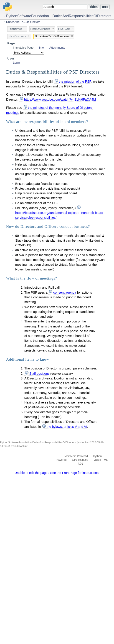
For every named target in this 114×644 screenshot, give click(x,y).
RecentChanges (40, 28)
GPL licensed (80, 459)
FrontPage (15, 28)
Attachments (57, 47)
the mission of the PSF (75, 81)
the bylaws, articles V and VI (67, 427)
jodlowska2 (20, 446)
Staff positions (39, 373)
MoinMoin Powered (76, 456)
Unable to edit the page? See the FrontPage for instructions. (57, 473)
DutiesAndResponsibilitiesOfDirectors (82, 16)
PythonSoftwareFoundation (27, 16)
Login (16, 62)
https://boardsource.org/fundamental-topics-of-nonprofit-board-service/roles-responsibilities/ (59, 215)
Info (41, 47)
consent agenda (64, 292)
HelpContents (17, 36)
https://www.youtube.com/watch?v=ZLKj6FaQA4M (60, 99)
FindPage (64, 28)
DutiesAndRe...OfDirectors (23, 22)
